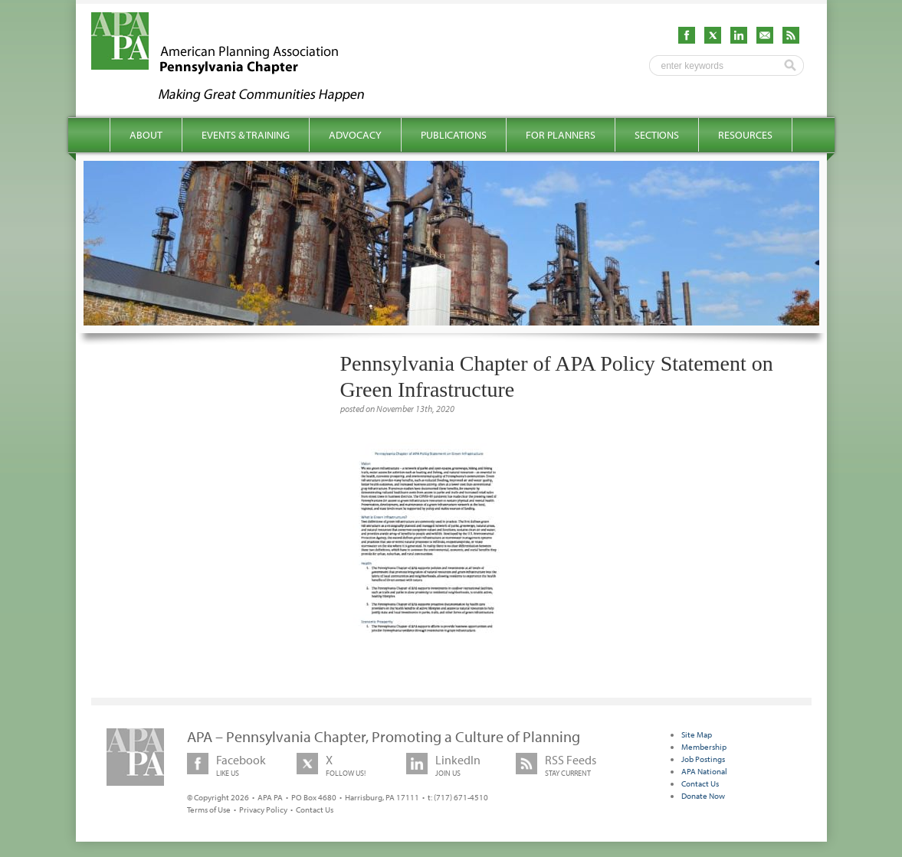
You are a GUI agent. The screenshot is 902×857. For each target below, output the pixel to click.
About (146, 135)
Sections (657, 135)
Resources (745, 135)
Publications (454, 135)
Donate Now (703, 795)
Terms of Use (209, 809)
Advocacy (355, 135)
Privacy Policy (263, 809)
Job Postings (703, 759)
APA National (704, 771)
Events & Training (246, 135)
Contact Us (314, 809)
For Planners (560, 135)
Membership (704, 746)
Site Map (696, 734)
